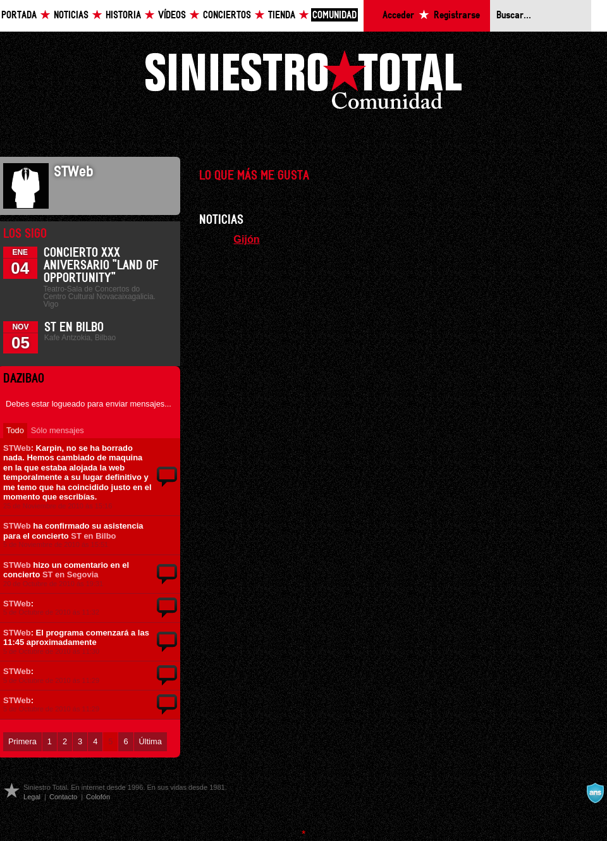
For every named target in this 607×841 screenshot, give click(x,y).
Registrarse (457, 15)
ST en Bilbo (74, 327)
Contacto (63, 797)
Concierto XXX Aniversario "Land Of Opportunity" (101, 265)
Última (150, 741)
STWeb (17, 448)
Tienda (281, 15)
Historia (123, 15)
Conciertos (227, 15)
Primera (22, 741)
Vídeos (172, 15)
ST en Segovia (70, 574)
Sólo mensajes (57, 430)
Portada (19, 15)
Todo (15, 430)
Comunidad (334, 15)
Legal (31, 797)
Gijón (246, 239)
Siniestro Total (303, 83)
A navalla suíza (595, 793)
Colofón (98, 797)
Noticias (71, 15)
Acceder (398, 15)
